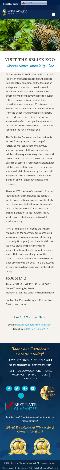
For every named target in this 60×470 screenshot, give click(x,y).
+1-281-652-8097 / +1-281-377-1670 (28, 360)
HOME (11, 370)
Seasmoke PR (25, 468)
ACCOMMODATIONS (29, 370)
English (27, 2)
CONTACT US (30, 378)
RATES (48, 370)
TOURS (44, 374)
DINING (32, 374)
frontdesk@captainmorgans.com (33, 324)
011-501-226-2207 (37, 328)
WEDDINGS (18, 374)
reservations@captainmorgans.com (30, 364)
